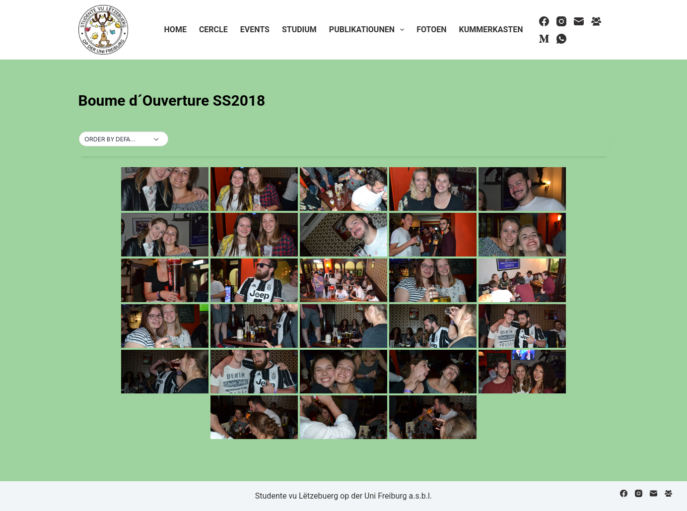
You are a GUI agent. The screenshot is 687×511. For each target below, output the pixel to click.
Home (175, 29)
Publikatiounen (368, 30)
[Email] (579, 21)
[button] (123, 139)
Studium (299, 29)
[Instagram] (561, 21)
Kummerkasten (491, 29)
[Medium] (544, 39)
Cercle (213, 29)
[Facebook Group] (596, 21)
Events (255, 29)
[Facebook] (544, 21)
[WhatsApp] (561, 39)
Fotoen (431, 29)
